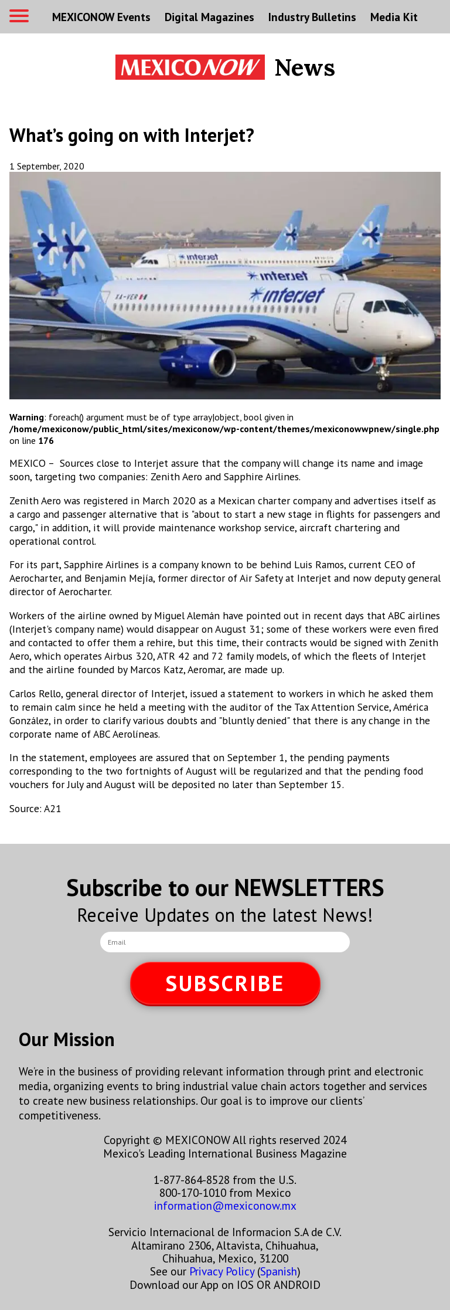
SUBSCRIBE (225, 983)
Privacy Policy (221, 1271)
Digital (209, 16)
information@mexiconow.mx (225, 1205)
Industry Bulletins (312, 16)
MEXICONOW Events (101, 16)
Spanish (278, 1271)
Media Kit (394, 16)
